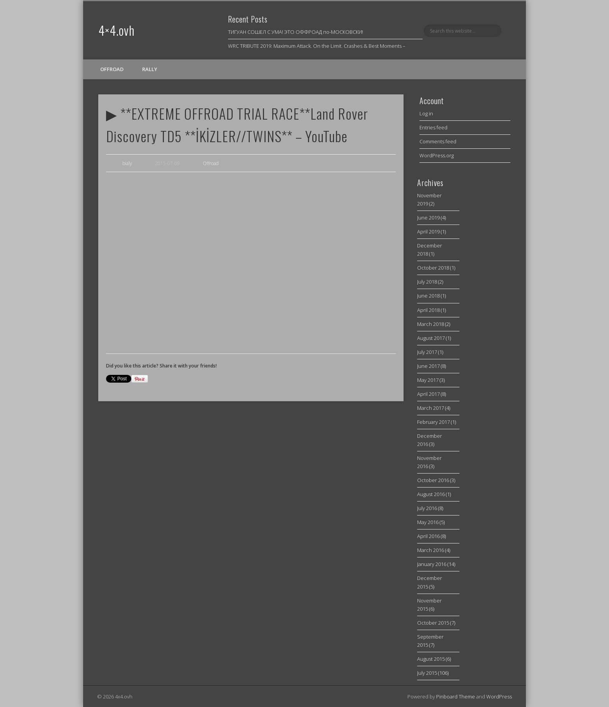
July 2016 (427, 508)
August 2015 (431, 658)
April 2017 (428, 393)
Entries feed (433, 127)
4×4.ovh (116, 30)
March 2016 (430, 550)
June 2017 (428, 365)
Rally (149, 69)
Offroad (112, 69)
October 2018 (433, 267)
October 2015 (433, 622)
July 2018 (427, 281)
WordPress (499, 696)
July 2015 (427, 672)
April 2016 (428, 536)
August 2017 (431, 337)
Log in (426, 113)
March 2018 (430, 323)
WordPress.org (436, 155)
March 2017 (430, 407)
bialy (127, 163)
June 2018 (428, 295)
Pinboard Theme (455, 696)
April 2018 (428, 309)
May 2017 (427, 379)
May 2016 (427, 522)
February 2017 (433, 421)
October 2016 (433, 480)
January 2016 (431, 564)
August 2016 (431, 494)
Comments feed (437, 141)
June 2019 (428, 217)
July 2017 (427, 351)
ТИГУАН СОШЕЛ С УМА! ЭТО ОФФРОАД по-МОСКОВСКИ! (295, 31)
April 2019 (428, 231)
